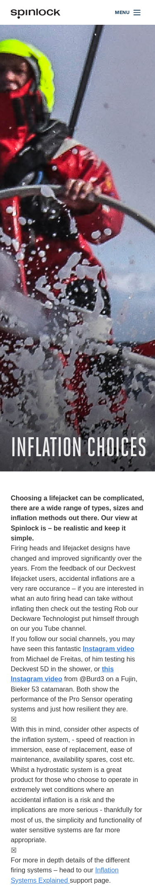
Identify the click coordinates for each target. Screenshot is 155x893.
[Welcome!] (35, 12)
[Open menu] (128, 12)
